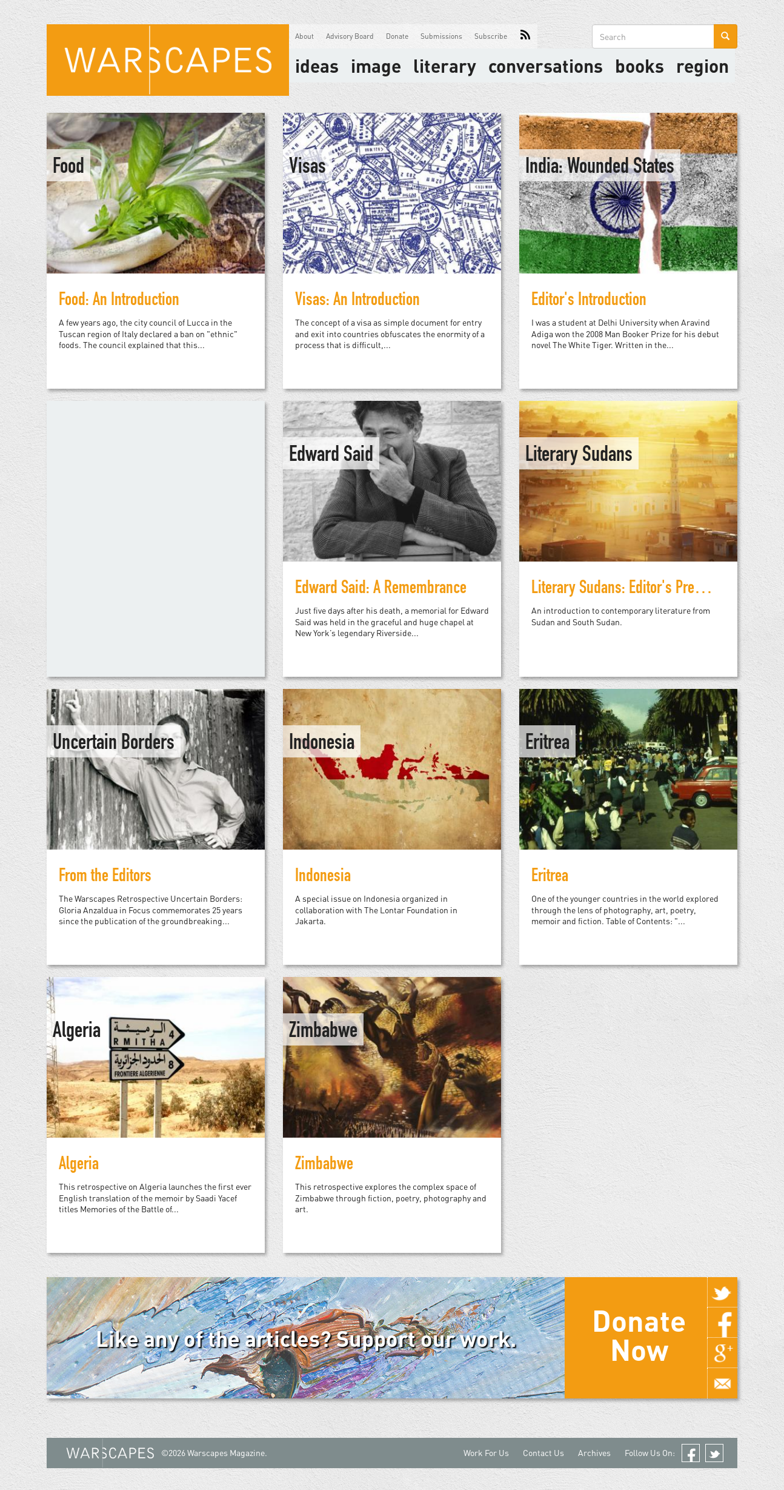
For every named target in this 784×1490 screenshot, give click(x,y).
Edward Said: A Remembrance (381, 589)
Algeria (77, 1032)
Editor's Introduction (588, 301)
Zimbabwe (323, 1032)
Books (639, 65)
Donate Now (639, 1335)
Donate (397, 36)
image (376, 65)
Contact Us (543, 1453)
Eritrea (547, 744)
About (304, 36)
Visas (307, 168)
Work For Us (486, 1453)
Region (702, 65)
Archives (594, 1453)
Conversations (545, 65)
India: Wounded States (599, 168)
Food (68, 168)
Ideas (317, 65)
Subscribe (490, 36)
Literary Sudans (579, 456)
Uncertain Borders (113, 744)
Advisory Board (350, 36)
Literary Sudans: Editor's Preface (625, 589)
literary (444, 65)
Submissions (441, 36)
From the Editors (105, 877)
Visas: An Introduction (357, 301)
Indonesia (321, 744)
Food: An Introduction (119, 301)
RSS (525, 36)
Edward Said (331, 456)
